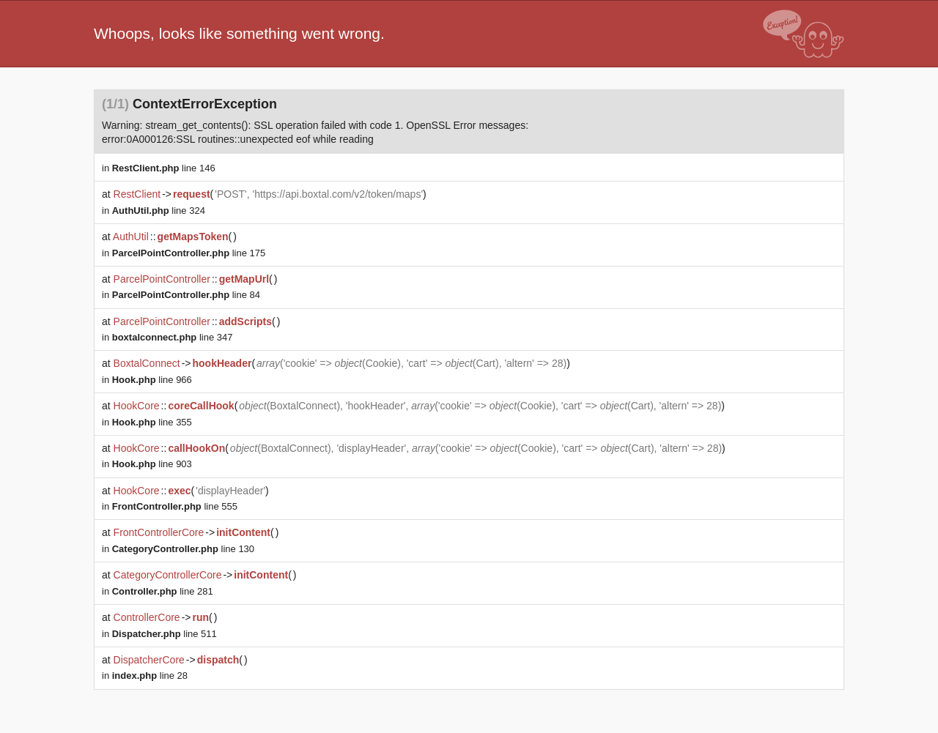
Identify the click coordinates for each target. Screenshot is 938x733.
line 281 (162, 591)
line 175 (189, 253)
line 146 (163, 168)
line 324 (158, 210)
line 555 (174, 506)
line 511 (164, 633)
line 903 (152, 463)
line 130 (183, 548)
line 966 (152, 379)
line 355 (152, 422)
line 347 (172, 337)
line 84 (186, 294)
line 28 (150, 675)
